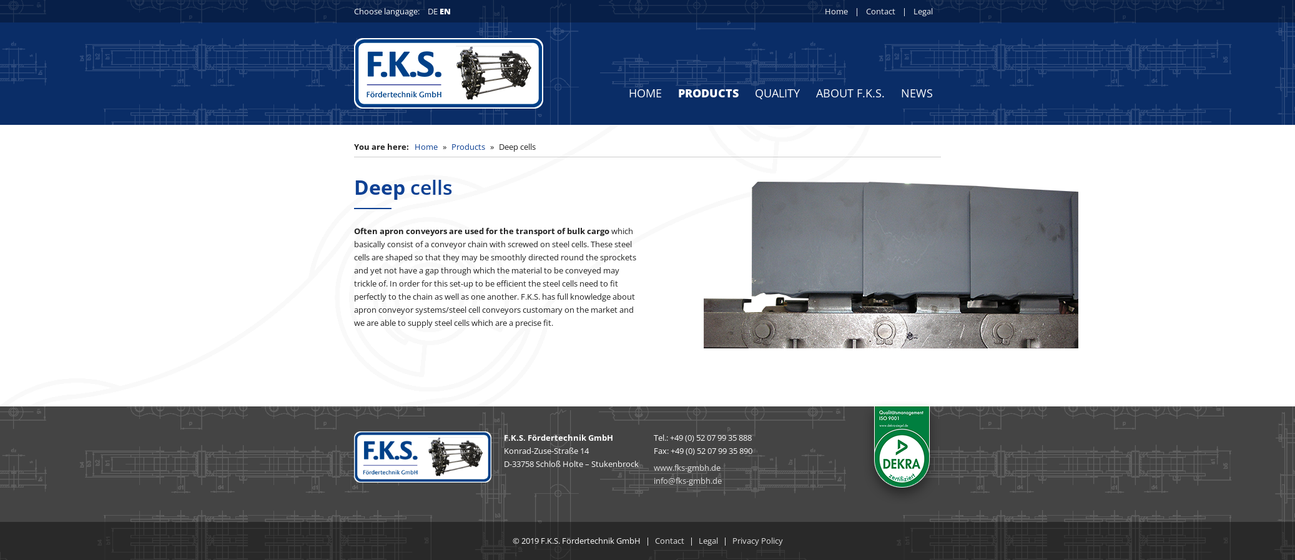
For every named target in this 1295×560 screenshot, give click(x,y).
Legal (923, 11)
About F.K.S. (850, 93)
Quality (777, 93)
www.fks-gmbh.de (687, 467)
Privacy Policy (757, 540)
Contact (880, 11)
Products (708, 93)
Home (836, 11)
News (917, 93)
